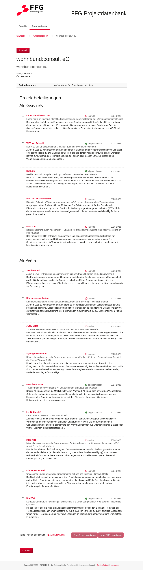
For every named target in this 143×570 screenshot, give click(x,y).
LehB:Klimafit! (33, 412)
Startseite (21, 36)
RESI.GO (30, 171)
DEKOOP (31, 226)
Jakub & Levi (33, 270)
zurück (23, 50)
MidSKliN (31, 440)
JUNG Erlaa (32, 326)
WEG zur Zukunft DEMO (38, 198)
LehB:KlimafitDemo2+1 (38, 115)
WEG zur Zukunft (35, 143)
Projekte (23, 26)
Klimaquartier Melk (36, 470)
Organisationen (41, 25)
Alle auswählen (56, 535)
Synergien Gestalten (36, 353)
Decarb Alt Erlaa (34, 384)
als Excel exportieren (84, 535)
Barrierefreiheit (103, 565)
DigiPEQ (30, 498)
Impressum (114, 565)
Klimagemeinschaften (37, 298)
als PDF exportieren (111, 535)
